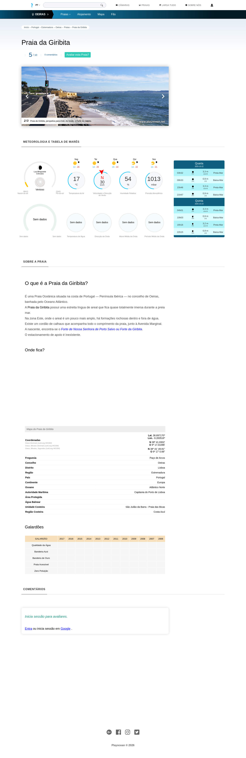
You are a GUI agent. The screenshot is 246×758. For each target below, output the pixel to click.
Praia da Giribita (79, 27)
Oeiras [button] (40, 14)
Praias (65, 14)
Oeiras (58, 27)
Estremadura (47, 27)
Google (65, 628)
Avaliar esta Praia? (77, 54)
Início (26, 27)
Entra (28, 628)
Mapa (101, 14)
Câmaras (122, 5)
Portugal (35, 27)
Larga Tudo (167, 5)
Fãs (113, 14)
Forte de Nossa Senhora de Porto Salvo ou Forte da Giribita (101, 329)
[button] (58, 96)
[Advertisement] (199, 76)
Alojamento (84, 14)
